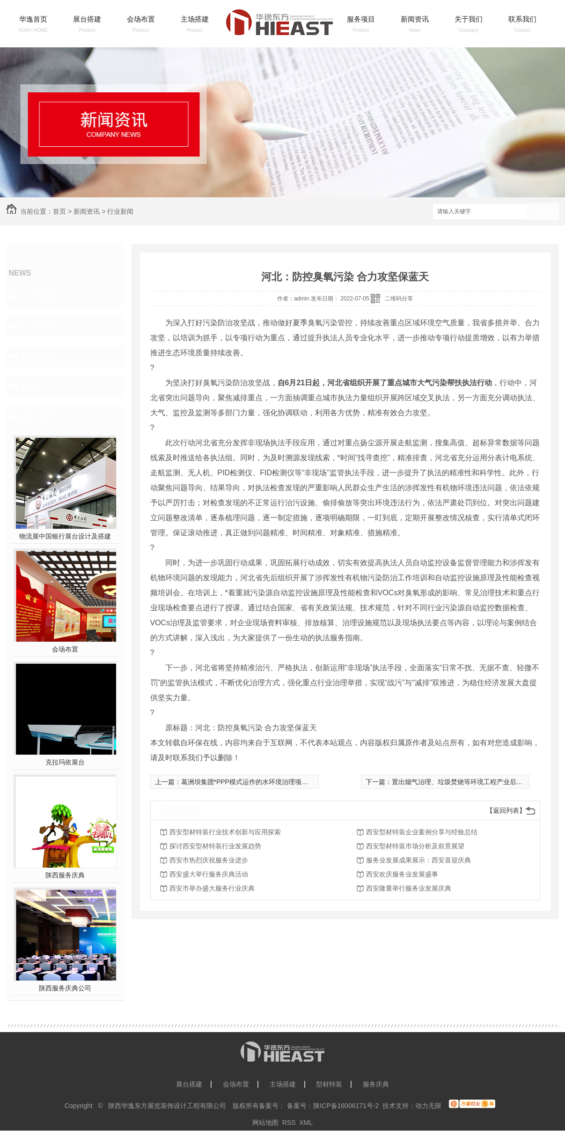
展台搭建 (87, 19)
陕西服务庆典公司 (65, 988)
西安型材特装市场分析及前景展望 (415, 846)
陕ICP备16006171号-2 (346, 1105)
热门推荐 (37, 416)
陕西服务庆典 (65, 875)
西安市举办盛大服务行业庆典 (212, 888)
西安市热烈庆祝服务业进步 (208, 860)
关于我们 (469, 19)
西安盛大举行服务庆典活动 (208, 874)
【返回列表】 (506, 810)
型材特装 (329, 1084)
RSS (289, 1122)
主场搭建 (195, 19)
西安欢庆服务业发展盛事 (402, 874)
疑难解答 (37, 356)
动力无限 (428, 1105)
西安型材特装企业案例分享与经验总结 (421, 832)
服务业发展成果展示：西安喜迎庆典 (418, 860)
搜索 (542, 212)
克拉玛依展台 (65, 762)
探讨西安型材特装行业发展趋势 (215, 846)
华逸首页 (33, 19)
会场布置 (141, 19)
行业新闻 (120, 211)
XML (306, 1122)
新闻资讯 (415, 19)
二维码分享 (399, 298)
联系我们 (522, 19)
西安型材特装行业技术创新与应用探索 (225, 832)
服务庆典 (376, 1084)
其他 (29, 386)
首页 (59, 211)
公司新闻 (37, 296)
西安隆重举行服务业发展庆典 (408, 888)
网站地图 (265, 1122)
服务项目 (361, 19)
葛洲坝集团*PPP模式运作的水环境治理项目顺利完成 (257, 782)
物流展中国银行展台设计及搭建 (65, 536)
